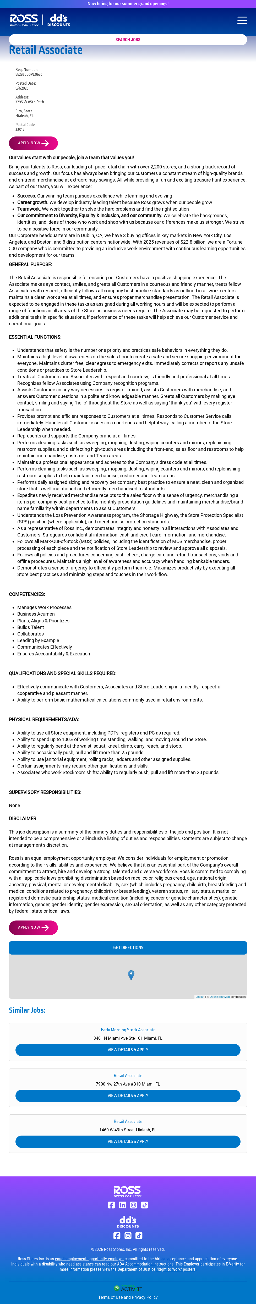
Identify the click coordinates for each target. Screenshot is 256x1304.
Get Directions (128, 947)
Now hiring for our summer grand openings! (128, 4)
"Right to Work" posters (175, 1269)
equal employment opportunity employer (89, 1258)
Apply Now (29, 143)
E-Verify (232, 1264)
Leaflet (200, 996)
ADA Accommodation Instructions (145, 1264)
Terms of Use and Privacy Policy (128, 1297)
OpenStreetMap (220, 996)
